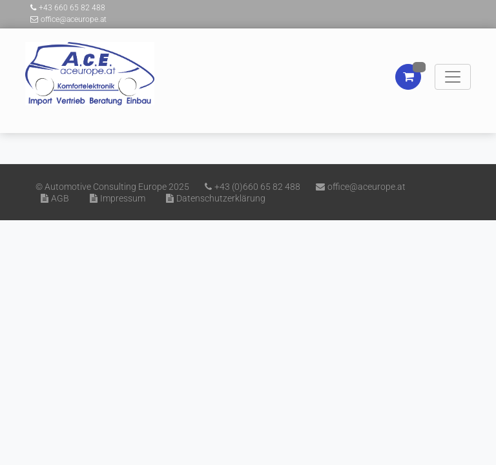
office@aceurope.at (66, 19)
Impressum (115, 198)
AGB (52, 198)
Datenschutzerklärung (213, 198)
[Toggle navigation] (453, 77)
